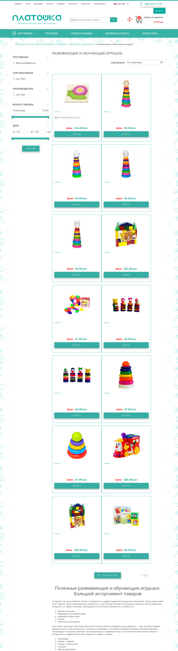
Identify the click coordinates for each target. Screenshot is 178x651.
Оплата (50, 3)
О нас (28, 3)
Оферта (18, 3)
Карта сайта (150, 33)
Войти (159, 10)
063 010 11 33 (153, 4)
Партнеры (52, 33)
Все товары (22, 33)
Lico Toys (19, 78)
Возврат (61, 3)
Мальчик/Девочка (24, 62)
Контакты (73, 3)
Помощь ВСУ (100, 3)
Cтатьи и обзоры (81, 33)
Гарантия (86, 3)
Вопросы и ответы (117, 33)
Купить (70, 134)
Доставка (38, 3)
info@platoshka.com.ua (37, 615)
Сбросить (30, 148)
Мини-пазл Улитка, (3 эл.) (67, 117)
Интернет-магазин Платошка (31, 647)
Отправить (137, 629)
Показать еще (107, 434)
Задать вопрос (33, 622)
